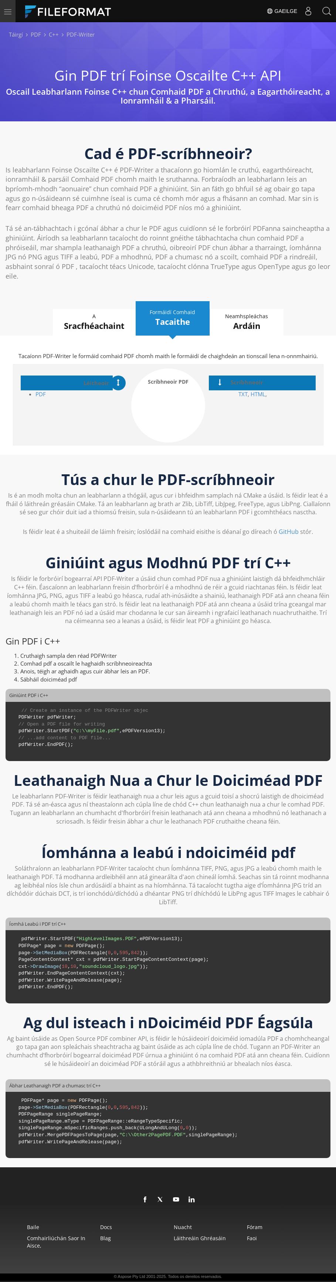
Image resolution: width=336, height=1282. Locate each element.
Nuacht (183, 1227)
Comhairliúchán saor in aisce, (56, 1242)
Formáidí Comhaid (172, 318)
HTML (258, 394)
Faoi (252, 1238)
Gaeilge (282, 11)
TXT (243, 394)
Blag (105, 1238)
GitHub (289, 532)
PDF (40, 394)
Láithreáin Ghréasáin (200, 1238)
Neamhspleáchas (246, 322)
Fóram (254, 1227)
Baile (33, 1227)
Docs (106, 1227)
